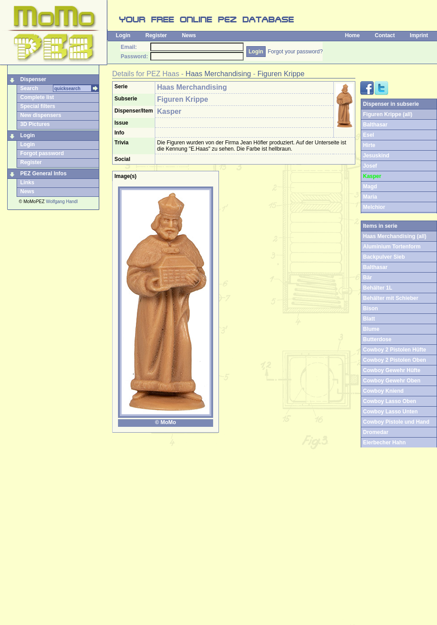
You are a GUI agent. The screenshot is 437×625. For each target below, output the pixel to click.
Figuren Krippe (281, 74)
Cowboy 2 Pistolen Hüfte (394, 350)
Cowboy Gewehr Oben (391, 381)
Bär (367, 277)
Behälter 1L (377, 288)
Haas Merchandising (218, 74)
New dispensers (40, 115)
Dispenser (33, 79)
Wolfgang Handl (62, 201)
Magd (370, 186)
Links (27, 182)
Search (29, 88)
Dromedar (376, 432)
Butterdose (377, 339)
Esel (368, 135)
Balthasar (375, 125)
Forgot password (42, 153)
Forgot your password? (295, 51)
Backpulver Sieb (384, 257)
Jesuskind (376, 155)
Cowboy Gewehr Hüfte (391, 370)
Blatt (369, 319)
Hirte (369, 145)
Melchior (374, 207)
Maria (370, 197)
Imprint (419, 35)
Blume (371, 329)
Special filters (37, 106)
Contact (385, 35)
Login (123, 35)
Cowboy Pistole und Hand (396, 422)
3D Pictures (35, 124)
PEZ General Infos (43, 173)
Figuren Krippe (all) (387, 114)
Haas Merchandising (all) (394, 236)
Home (352, 35)
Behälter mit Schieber (390, 298)
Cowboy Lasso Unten (390, 411)
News (189, 35)
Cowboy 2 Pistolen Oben (394, 360)
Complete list (37, 97)
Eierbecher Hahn (384, 442)
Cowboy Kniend (383, 391)
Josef (370, 166)
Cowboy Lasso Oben (389, 401)
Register (156, 35)
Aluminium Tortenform (391, 246)
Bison (370, 308)
